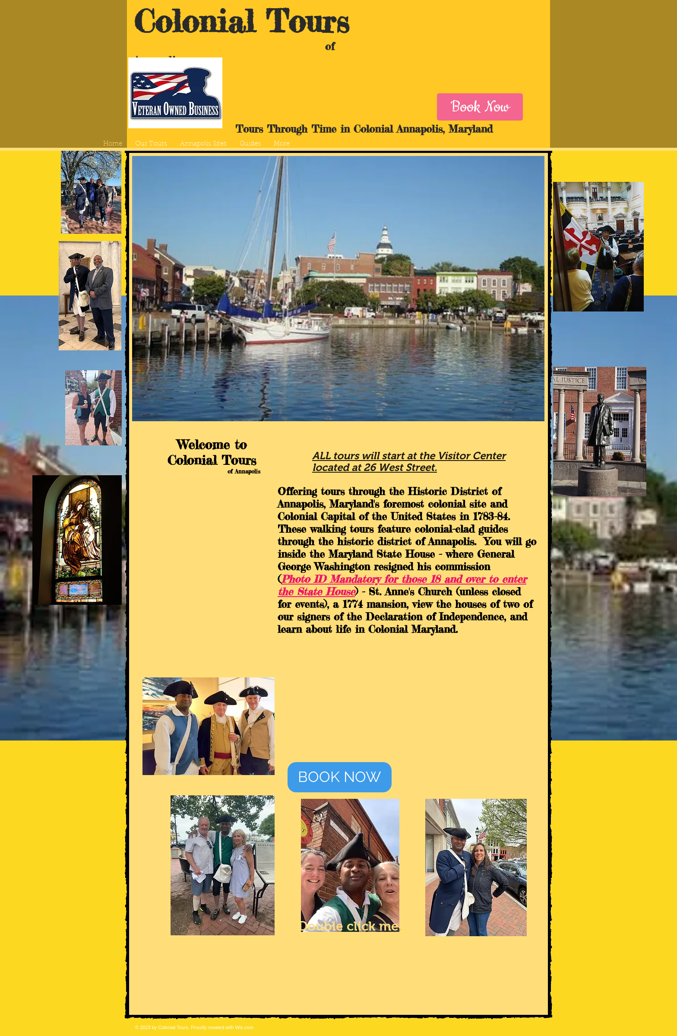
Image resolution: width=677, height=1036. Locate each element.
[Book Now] (480, 107)
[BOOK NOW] (340, 777)
